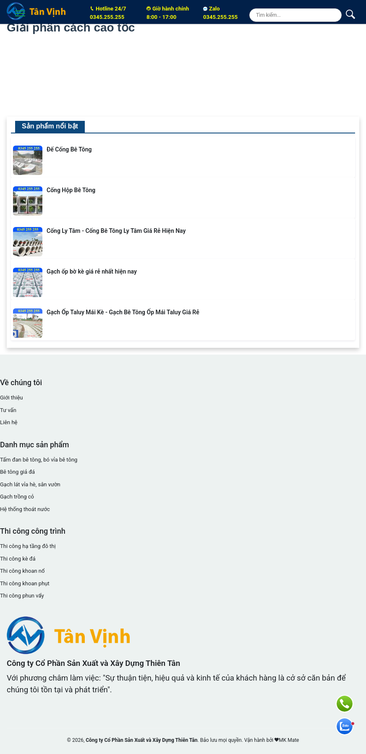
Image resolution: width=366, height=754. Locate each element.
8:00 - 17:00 (169, 12)
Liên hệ (9, 422)
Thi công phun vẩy (22, 595)
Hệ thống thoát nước (25, 509)
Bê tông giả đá (17, 472)
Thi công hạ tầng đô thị (28, 546)
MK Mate (289, 740)
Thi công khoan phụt (25, 583)
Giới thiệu (11, 397)
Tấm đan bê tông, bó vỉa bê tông (38, 460)
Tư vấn (8, 410)
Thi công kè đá (18, 559)
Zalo (220, 12)
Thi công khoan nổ (22, 571)
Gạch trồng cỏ (17, 496)
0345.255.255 (113, 12)
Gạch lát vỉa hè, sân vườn (30, 484)
